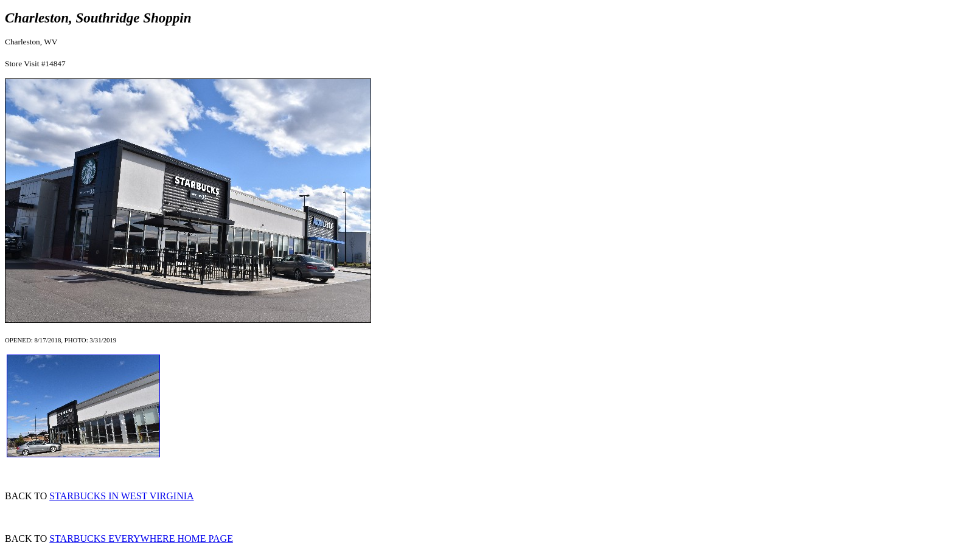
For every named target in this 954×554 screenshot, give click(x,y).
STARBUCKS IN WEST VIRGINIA (121, 496)
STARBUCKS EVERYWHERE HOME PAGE (141, 538)
